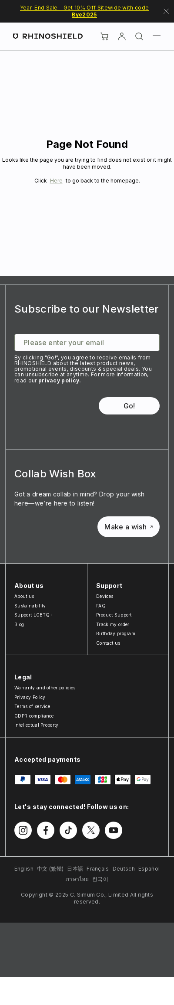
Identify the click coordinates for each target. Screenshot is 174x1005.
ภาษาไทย (77, 879)
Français (98, 868)
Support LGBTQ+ (33, 614)
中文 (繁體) (50, 868)
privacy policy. (59, 380)
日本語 (75, 868)
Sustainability (30, 605)
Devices (104, 596)
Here (56, 180)
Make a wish (128, 526)
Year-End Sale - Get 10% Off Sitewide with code (84, 11)
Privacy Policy (29, 697)
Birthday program (115, 633)
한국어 (100, 879)
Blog (19, 624)
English (23, 868)
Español (149, 868)
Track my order (112, 624)
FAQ (101, 605)
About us (24, 596)
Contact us (108, 643)
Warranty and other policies (45, 687)
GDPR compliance (34, 715)
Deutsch (124, 868)
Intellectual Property (36, 725)
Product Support (114, 614)
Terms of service (32, 706)
